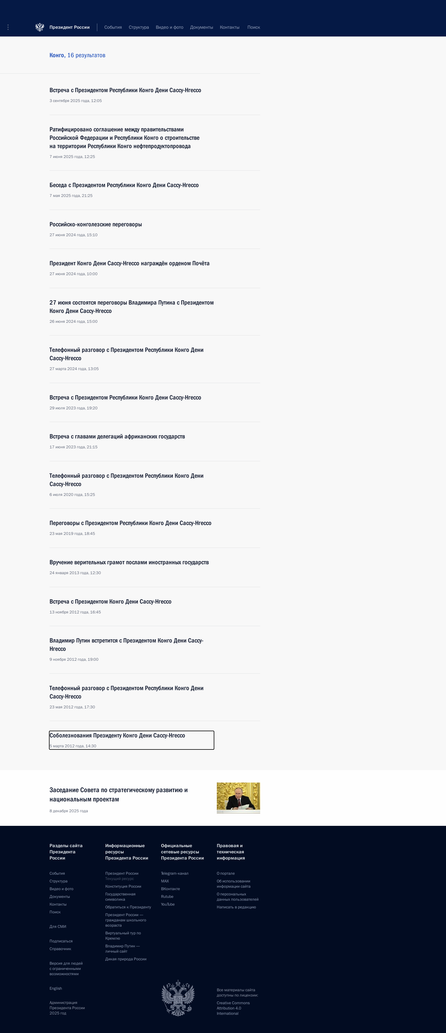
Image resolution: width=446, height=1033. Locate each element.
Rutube (167, 896)
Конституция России (123, 886)
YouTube (168, 904)
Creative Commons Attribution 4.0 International (233, 1008)
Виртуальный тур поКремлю (123, 935)
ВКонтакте (170, 889)
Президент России (70, 9)
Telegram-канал (175, 873)
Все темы (199, 28)
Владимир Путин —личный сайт (122, 948)
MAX (165, 881)
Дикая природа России (125, 959)
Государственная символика (120, 896)
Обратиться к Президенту (128, 907)
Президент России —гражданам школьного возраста (125, 920)
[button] (10, 9)
